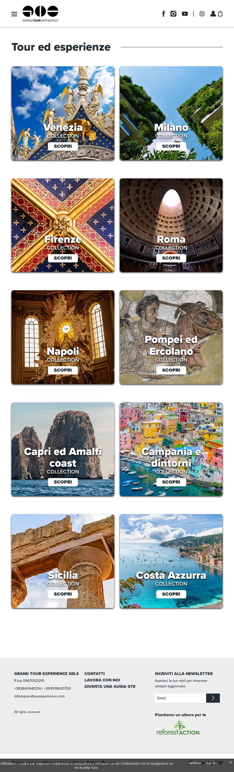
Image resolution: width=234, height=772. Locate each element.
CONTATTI (95, 673)
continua (195, 763)
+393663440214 (27, 688)
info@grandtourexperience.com (39, 696)
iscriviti (213, 698)
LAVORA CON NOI (102, 680)
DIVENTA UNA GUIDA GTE (110, 686)
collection (63, 136)
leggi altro (211, 763)
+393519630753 (57, 688)
